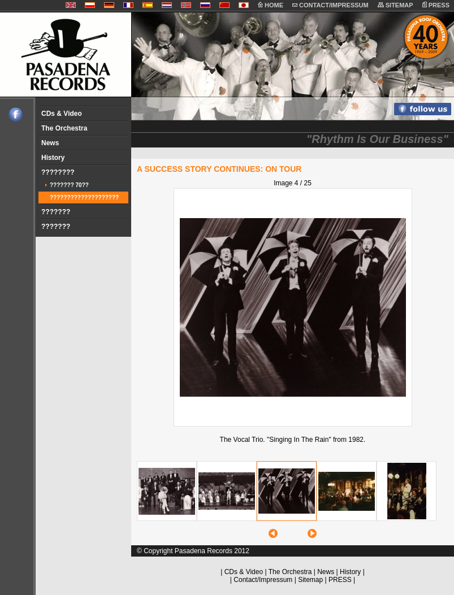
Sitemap (310, 580)
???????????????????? (84, 197)
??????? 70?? (69, 185)
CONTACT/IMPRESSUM (330, 5)
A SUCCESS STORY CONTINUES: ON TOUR (219, 168)
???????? (58, 172)
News (50, 143)
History (52, 158)
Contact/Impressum (263, 580)
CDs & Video (61, 114)
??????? (55, 212)
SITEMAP (395, 5)
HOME (270, 5)
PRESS (435, 5)
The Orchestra (64, 128)
